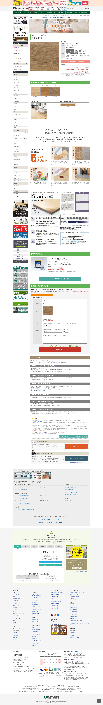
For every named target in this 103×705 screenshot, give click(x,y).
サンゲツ (18, 58)
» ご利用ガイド (73, 609)
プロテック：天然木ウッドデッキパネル (24, 509)
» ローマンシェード (18, 616)
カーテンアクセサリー (19, 85)
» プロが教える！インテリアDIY (77, 592)
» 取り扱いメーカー (74, 635)
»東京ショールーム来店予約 (50, 565)
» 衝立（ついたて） (36, 606)
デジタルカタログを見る (81, 436)
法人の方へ (61, 13)
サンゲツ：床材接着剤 (70, 494)
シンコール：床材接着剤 (71, 492)
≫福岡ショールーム (20, 258)
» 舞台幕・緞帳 (35, 613)
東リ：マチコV (43, 487)
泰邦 (17, 53)
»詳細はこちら (73, 659)
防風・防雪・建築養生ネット (21, 180)
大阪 (50, 547)
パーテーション (17, 141)
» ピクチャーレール (36, 609)
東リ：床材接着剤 (69, 489)
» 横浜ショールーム (55, 599)
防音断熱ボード (17, 164)
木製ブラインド (17, 90)
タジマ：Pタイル (19, 487)
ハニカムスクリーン (19, 101)
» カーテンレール (17, 598)
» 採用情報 (72, 633)
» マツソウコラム (74, 594)
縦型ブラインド (17, 93)
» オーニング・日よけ (37, 634)
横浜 (34, 547)
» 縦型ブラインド (17, 605)
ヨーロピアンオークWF (59, 17)
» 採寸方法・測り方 (74, 596)
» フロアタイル (16, 633)
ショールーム (27, 13)
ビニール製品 (17, 135)
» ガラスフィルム (17, 620)
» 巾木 (14, 639)
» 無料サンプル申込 (74, 605)
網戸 (15, 109)
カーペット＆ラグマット (20, 117)
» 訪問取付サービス (74, 599)
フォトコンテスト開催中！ (81, 12)
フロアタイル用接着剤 (70, 487)
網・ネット (16, 170)
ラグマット (50, 520)
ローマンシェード (18, 79)
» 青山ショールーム (55, 596)
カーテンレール (17, 82)
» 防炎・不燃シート (36, 629)
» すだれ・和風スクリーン (19, 618)
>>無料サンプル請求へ (38, 421)
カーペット (42, 520)
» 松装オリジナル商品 (37, 641)
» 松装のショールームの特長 (58, 592)
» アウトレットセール (37, 645)
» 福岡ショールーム (55, 605)
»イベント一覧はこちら (81, 571)
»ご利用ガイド (54, 362)
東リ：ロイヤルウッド (20, 500)
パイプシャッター (18, 149)
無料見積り (54, 371)
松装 (31, 17)
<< (47, 655)
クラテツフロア (18, 61)
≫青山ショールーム (20, 251)
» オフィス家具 (35, 621)
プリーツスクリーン (19, 98)
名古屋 (42, 547)
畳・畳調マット (17, 125)
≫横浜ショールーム (20, 252)
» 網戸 (14, 622)
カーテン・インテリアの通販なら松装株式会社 (51, 700)
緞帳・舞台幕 (17, 151)
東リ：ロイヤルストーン (21, 498)
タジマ (17, 50)
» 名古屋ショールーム (56, 601)
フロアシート (17, 122)
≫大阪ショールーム (20, 256)
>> (54, 655)
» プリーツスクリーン (18, 611)
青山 (26, 547)
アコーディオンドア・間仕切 (21, 133)
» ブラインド (16, 601)
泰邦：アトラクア (44, 500)
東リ (17, 48)
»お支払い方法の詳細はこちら (38, 390)
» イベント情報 (54, 608)
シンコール (18, 56)
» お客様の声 (54, 622)
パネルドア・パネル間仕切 (20, 138)
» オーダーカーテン (18, 594)
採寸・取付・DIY (38, 13)
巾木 (15, 127)
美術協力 (69, 12)
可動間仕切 (16, 146)
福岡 (59, 547)
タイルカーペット (18, 114)
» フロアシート (16, 635)
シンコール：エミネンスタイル (22, 503)
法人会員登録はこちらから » (76, 462)
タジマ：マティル (44, 496)
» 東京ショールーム (55, 594)
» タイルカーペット (18, 630)
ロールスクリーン (18, 95)
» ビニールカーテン (36, 598)
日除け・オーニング (19, 175)
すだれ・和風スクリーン (20, 103)
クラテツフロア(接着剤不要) (22, 496)
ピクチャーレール (18, 162)
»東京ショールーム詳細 (50, 562)
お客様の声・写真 (50, 12)
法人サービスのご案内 (76, 458)
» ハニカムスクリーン (18, 613)
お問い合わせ (76, 446)
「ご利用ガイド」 (47, 432)
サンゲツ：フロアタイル (21, 489)
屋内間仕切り (17, 186)
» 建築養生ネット (36, 631)
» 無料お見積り (73, 607)
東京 (17, 547)
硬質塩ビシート (17, 159)
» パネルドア (35, 602)
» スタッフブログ (74, 618)
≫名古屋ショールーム (20, 254)
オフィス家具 (17, 188)
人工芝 (15, 172)
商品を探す (18, 13)
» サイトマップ (73, 614)
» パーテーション (36, 604)
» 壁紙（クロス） (36, 611)
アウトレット (17, 196)
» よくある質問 (73, 611)
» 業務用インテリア (36, 643)
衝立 (15, 143)
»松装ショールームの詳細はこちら (51, 543)
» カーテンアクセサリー (19, 596)
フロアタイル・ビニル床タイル (40, 17)
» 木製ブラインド (17, 603)
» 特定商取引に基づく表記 (76, 620)
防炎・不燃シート (18, 178)
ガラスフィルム (17, 106)
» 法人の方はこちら (74, 637)
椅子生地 (16, 193)
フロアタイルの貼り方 (19, 66)
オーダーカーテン (18, 77)
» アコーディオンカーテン (38, 600)
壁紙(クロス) (17, 156)
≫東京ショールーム (20, 249)
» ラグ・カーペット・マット (20, 628)
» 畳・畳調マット (17, 637)
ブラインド (16, 87)
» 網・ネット (35, 627)
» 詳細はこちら (48, 667)
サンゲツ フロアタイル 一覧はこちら (60, 279)
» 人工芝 (34, 636)
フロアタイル (18, 43)
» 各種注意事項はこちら (66, 58)
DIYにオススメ (17, 69)
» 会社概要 (72, 630)
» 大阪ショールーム (55, 603)
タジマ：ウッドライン (45, 498)
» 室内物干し (35, 619)
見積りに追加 (60, 350)
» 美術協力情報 (73, 616)
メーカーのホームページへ (66, 436)
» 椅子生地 (34, 638)
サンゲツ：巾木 (68, 500)
